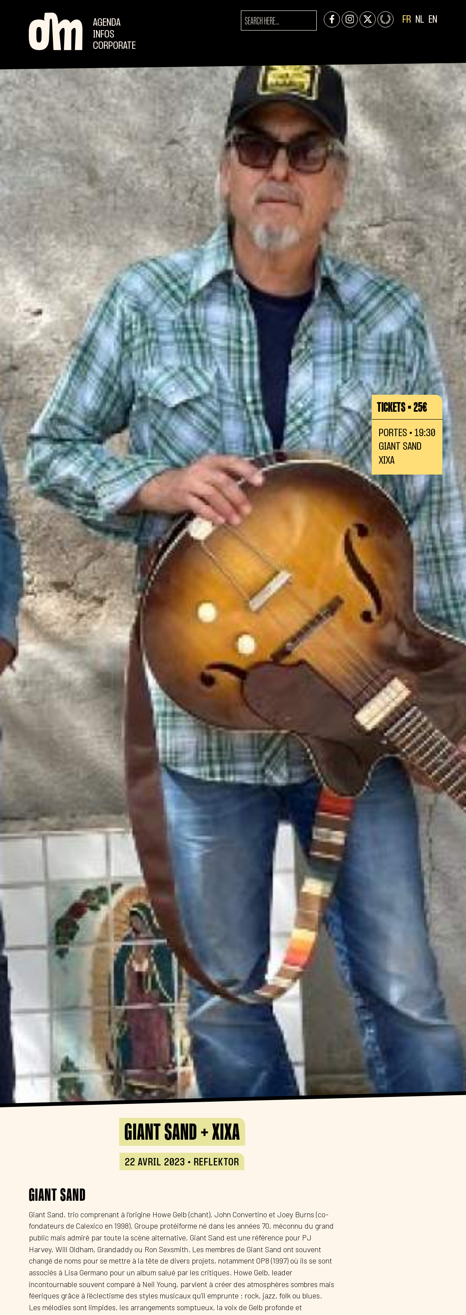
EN (432, 19)
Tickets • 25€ (402, 407)
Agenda (106, 22)
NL (419, 19)
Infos (103, 34)
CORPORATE (114, 46)
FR (406, 19)
